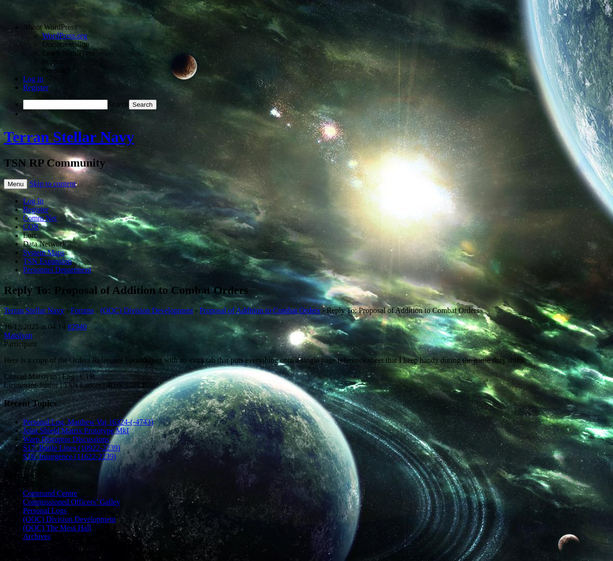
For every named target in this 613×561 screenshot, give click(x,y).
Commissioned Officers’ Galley (71, 502)
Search (118, 104)
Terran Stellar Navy (69, 137)
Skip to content (52, 184)
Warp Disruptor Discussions (66, 439)
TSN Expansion (47, 261)
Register (35, 87)
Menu (15, 184)
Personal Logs (45, 510)
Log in (33, 79)
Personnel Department (57, 270)
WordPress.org (64, 36)
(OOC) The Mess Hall (57, 528)
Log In (33, 201)
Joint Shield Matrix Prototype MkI (76, 430)
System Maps (44, 252)
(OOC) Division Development (147, 310)
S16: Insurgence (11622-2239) (69, 456)
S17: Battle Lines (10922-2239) (71, 448)
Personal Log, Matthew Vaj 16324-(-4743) (88, 422)
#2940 (77, 327)
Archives (37, 536)
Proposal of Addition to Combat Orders (260, 310)
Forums (82, 310)
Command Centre (50, 493)
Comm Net (40, 218)
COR (31, 227)
